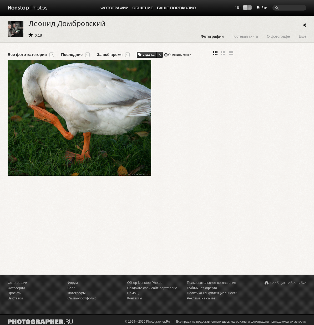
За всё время (110, 54)
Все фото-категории (27, 54)
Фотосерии (16, 288)
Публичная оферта (202, 288)
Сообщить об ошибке (288, 283)
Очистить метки (179, 55)
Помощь (133, 293)
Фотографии (114, 8)
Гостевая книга (245, 36)
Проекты (14, 293)
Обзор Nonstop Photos (144, 283)
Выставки (15, 298)
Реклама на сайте (201, 298)
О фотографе (278, 36)
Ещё (302, 36)
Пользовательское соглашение (211, 283)
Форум (72, 283)
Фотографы (76, 293)
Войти (262, 8)
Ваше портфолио (176, 8)
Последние (72, 54)
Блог (71, 288)
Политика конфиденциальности (212, 293)
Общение (142, 8)
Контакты (134, 298)
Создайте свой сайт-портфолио (152, 288)
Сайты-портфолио (82, 298)
